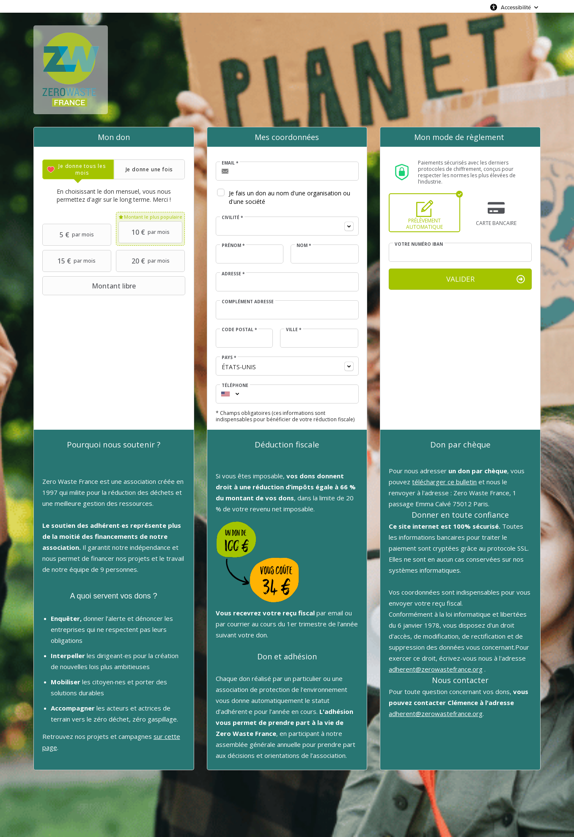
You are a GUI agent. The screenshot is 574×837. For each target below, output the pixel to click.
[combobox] (287, 226)
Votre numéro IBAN (419, 244)
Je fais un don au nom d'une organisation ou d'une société (289, 197)
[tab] (78, 169)
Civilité (232, 217)
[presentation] (78, 169)
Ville (293, 329)
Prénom (233, 245)
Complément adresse (248, 301)
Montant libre (90, 286)
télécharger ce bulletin (444, 482)
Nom (304, 245)
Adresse (233, 273)
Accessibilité (516, 7)
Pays (229, 357)
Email (230, 162)
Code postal (239, 329)
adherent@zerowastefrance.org (436, 669)
